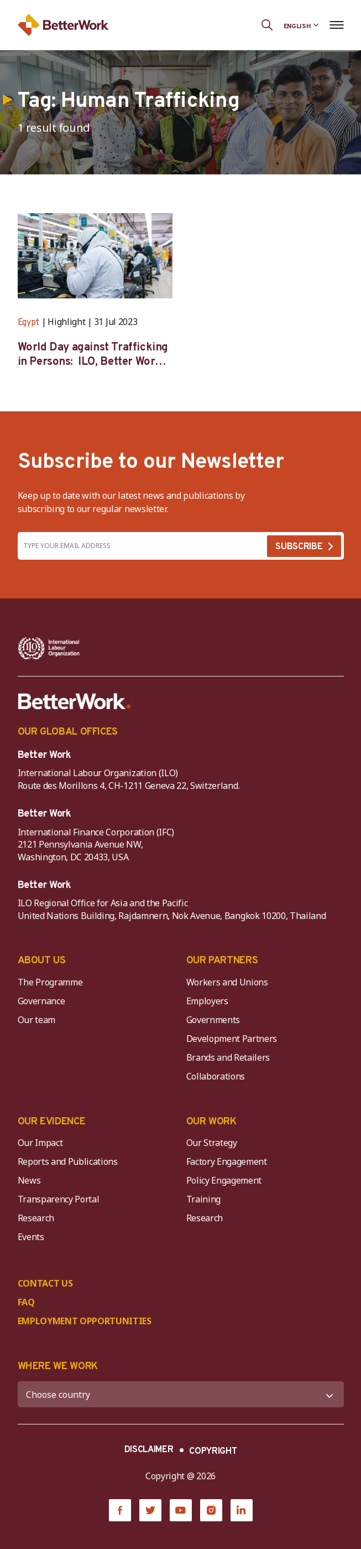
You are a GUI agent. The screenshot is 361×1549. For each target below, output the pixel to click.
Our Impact (40, 1143)
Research (36, 1218)
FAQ (26, 1302)
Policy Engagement (226, 1180)
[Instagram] (211, 1510)
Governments (213, 1020)
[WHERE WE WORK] (181, 1394)
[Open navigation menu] (337, 24)
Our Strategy (211, 1143)
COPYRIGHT (213, 1451)
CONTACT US (45, 1283)
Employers (207, 1001)
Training (203, 1199)
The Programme (50, 982)
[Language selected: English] (301, 25)
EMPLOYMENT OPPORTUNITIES (84, 1321)
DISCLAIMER (149, 1449)
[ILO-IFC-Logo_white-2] (49, 648)
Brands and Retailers (228, 1057)
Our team (36, 1020)
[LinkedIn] (242, 1510)
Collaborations (215, 1076)
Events (31, 1237)
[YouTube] (181, 1510)
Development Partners (232, 1038)
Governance (41, 1001)
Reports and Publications (68, 1161)
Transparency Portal (59, 1199)
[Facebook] (120, 1510)
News (29, 1180)
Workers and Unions (227, 982)
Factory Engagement (226, 1161)
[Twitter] (150, 1510)
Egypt (28, 322)
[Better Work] (75, 701)
